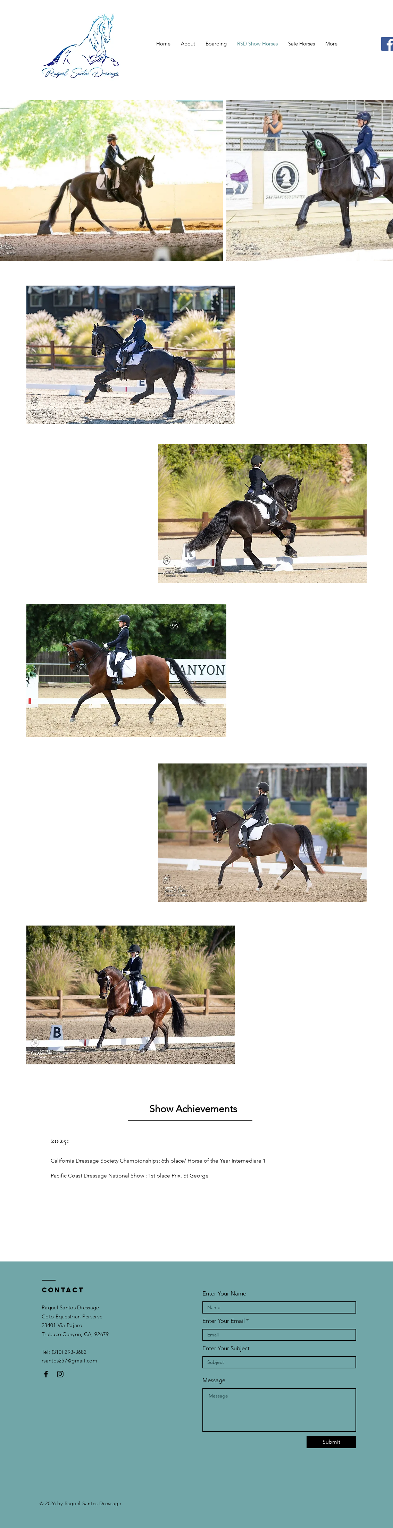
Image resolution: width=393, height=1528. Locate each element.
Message (213, 1380)
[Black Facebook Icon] (46, 1374)
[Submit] (331, 1442)
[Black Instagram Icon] (60, 1374)
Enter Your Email (223, 1321)
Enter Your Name (224, 1294)
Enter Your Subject (226, 1348)
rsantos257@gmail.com (70, 1360)
